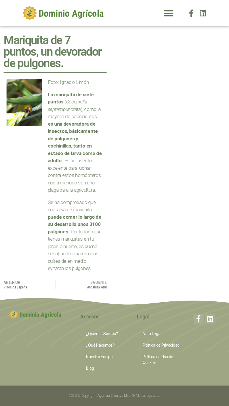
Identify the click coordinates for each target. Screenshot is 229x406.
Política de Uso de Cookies (158, 359)
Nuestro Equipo (99, 356)
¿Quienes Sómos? (102, 333)
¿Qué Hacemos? (100, 345)
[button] (168, 13)
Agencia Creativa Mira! (114, 396)
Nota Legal (152, 333)
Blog (90, 368)
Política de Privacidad (161, 345)
